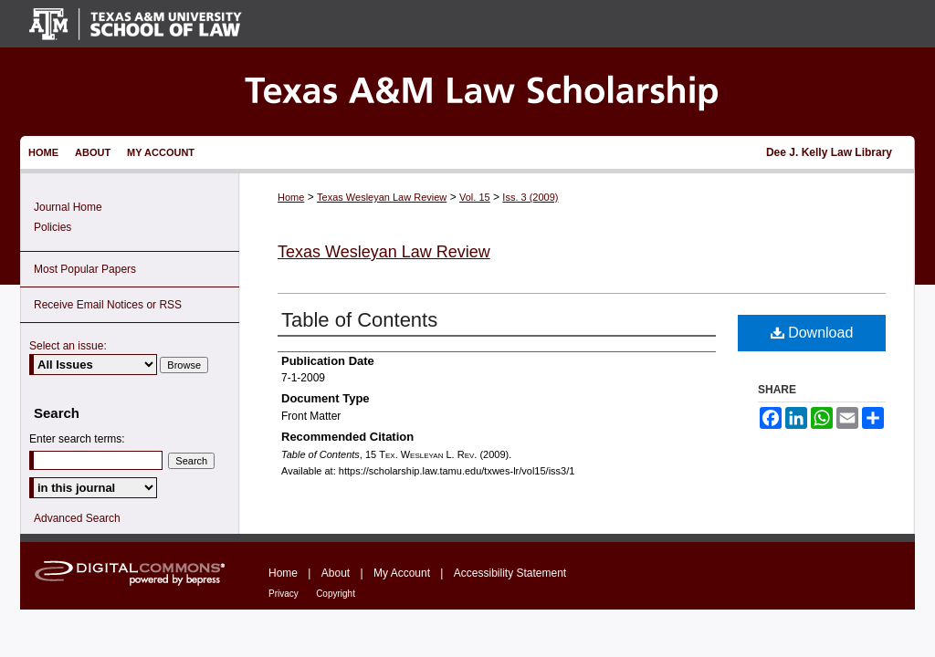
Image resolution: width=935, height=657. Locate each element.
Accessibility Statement (510, 573)
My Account (401, 573)
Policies (52, 227)
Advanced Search (77, 518)
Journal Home (68, 207)
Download (812, 332)
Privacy (283, 594)
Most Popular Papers (85, 269)
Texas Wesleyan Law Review (381, 197)
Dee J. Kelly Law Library (829, 152)
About (335, 573)
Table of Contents (359, 319)
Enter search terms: (77, 439)
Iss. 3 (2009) (530, 197)
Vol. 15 (474, 197)
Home (291, 197)
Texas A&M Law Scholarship (467, 91)
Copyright (335, 594)
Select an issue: (68, 345)
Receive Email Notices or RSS (108, 304)
